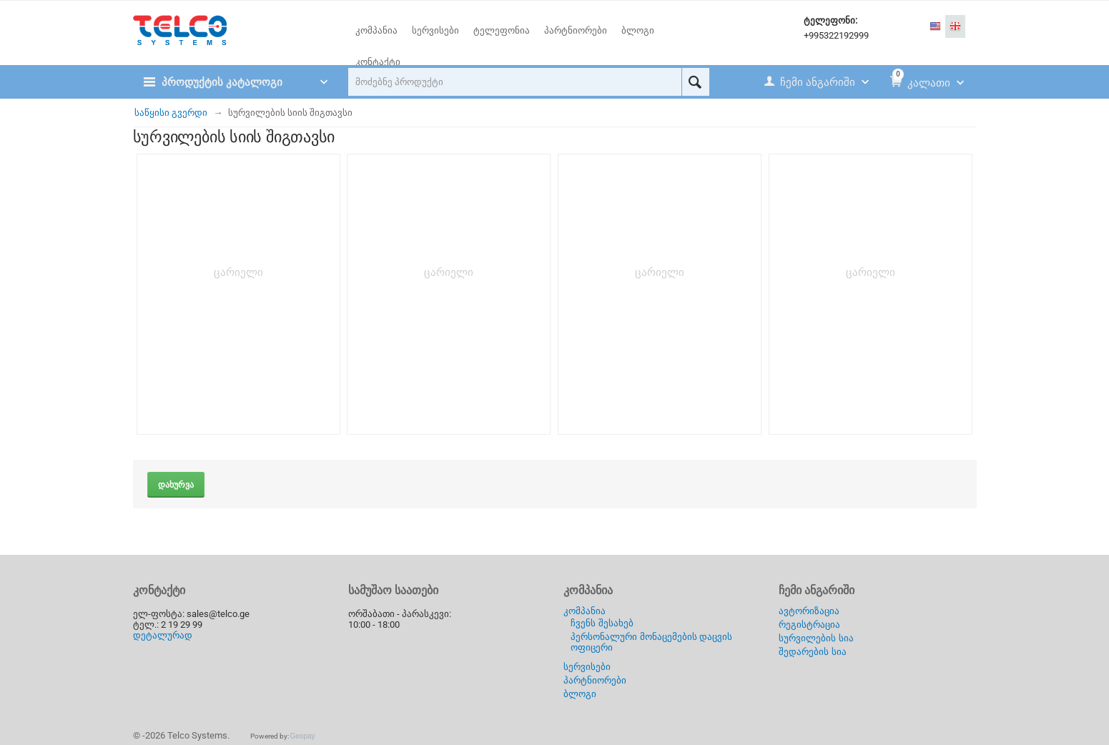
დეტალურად (162, 635)
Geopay (302, 736)
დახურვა (176, 485)
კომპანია (584, 611)
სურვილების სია (816, 638)
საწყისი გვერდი (171, 112)
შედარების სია (813, 651)
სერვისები (587, 666)
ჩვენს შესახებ (602, 623)
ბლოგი (579, 694)
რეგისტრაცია (809, 624)
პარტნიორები (594, 680)
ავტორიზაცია (809, 611)
